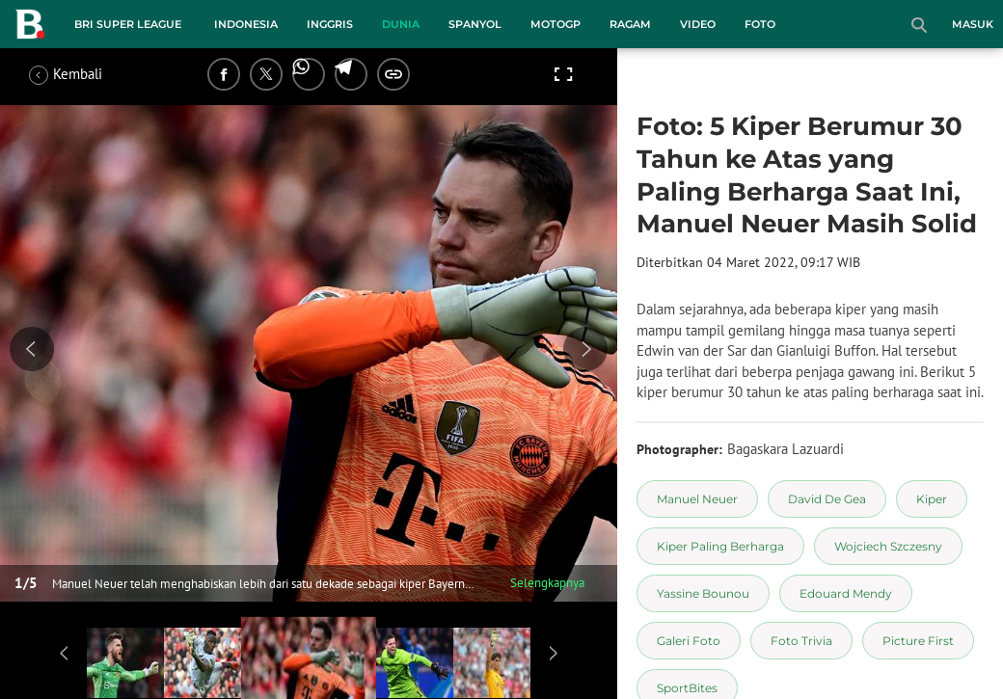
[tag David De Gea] (827, 499)
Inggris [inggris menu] (330, 24)
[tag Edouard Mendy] (845, 593)
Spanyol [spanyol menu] (475, 24)
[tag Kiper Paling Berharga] (720, 546)
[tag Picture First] (918, 640)
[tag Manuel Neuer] (697, 499)
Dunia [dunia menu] (401, 24)
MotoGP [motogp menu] (555, 24)
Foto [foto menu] (760, 24)
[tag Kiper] (931, 499)
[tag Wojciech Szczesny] (888, 546)
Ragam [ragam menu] (630, 24)
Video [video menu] (698, 24)
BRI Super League (127, 24)
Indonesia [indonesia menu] (246, 24)
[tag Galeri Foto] (689, 640)
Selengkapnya (547, 583)
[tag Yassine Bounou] (703, 593)
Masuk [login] (972, 24)
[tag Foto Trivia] (801, 640)
